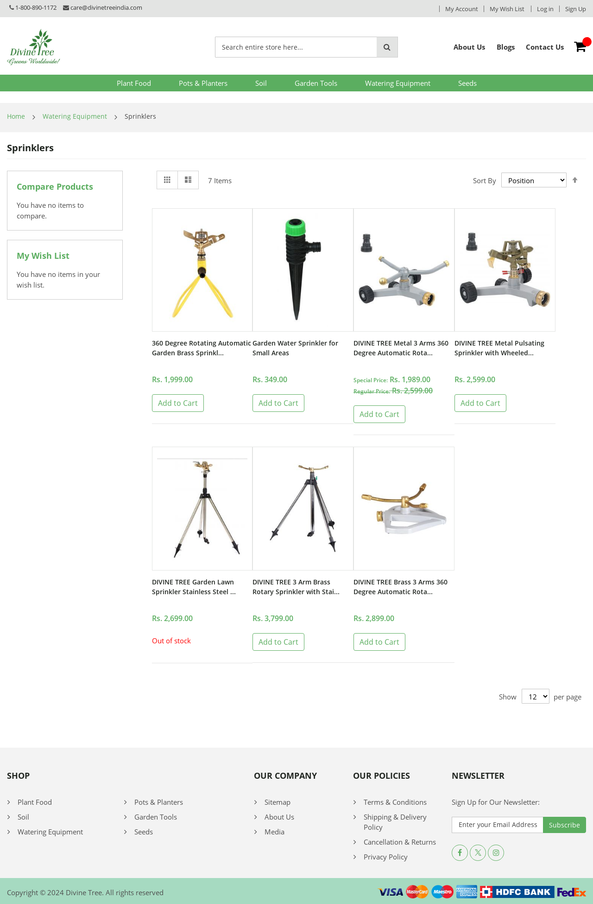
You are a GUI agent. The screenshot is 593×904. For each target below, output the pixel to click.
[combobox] (296, 47)
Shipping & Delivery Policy (395, 821)
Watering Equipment (397, 83)
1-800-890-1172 (36, 7)
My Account (461, 9)
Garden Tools (316, 83)
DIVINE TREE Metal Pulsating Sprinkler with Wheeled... (501, 349)
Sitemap (277, 801)
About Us (279, 816)
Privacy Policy (386, 856)
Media (274, 831)
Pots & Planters (203, 83)
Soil (261, 83)
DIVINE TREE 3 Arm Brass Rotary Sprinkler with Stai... (297, 588)
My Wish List (507, 9)
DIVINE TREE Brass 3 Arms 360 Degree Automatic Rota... (403, 588)
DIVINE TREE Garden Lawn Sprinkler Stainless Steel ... (196, 588)
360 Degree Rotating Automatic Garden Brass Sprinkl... (192, 354)
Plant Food (134, 83)
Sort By (484, 180)
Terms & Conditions (395, 801)
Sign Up (575, 9)
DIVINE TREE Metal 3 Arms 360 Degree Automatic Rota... (402, 349)
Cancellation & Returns (400, 841)
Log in (545, 9)
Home (16, 116)
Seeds (467, 83)
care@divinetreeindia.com (106, 7)
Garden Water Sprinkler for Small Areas (297, 349)
